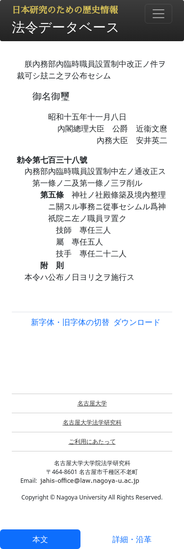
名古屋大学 (92, 403)
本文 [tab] (40, 539)
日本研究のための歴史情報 (65, 10)
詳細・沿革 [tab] (132, 539)
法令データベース (66, 27)
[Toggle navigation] (158, 14)
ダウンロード (136, 322)
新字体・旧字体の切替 (70, 322)
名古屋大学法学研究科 (92, 422)
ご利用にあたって (92, 441)
